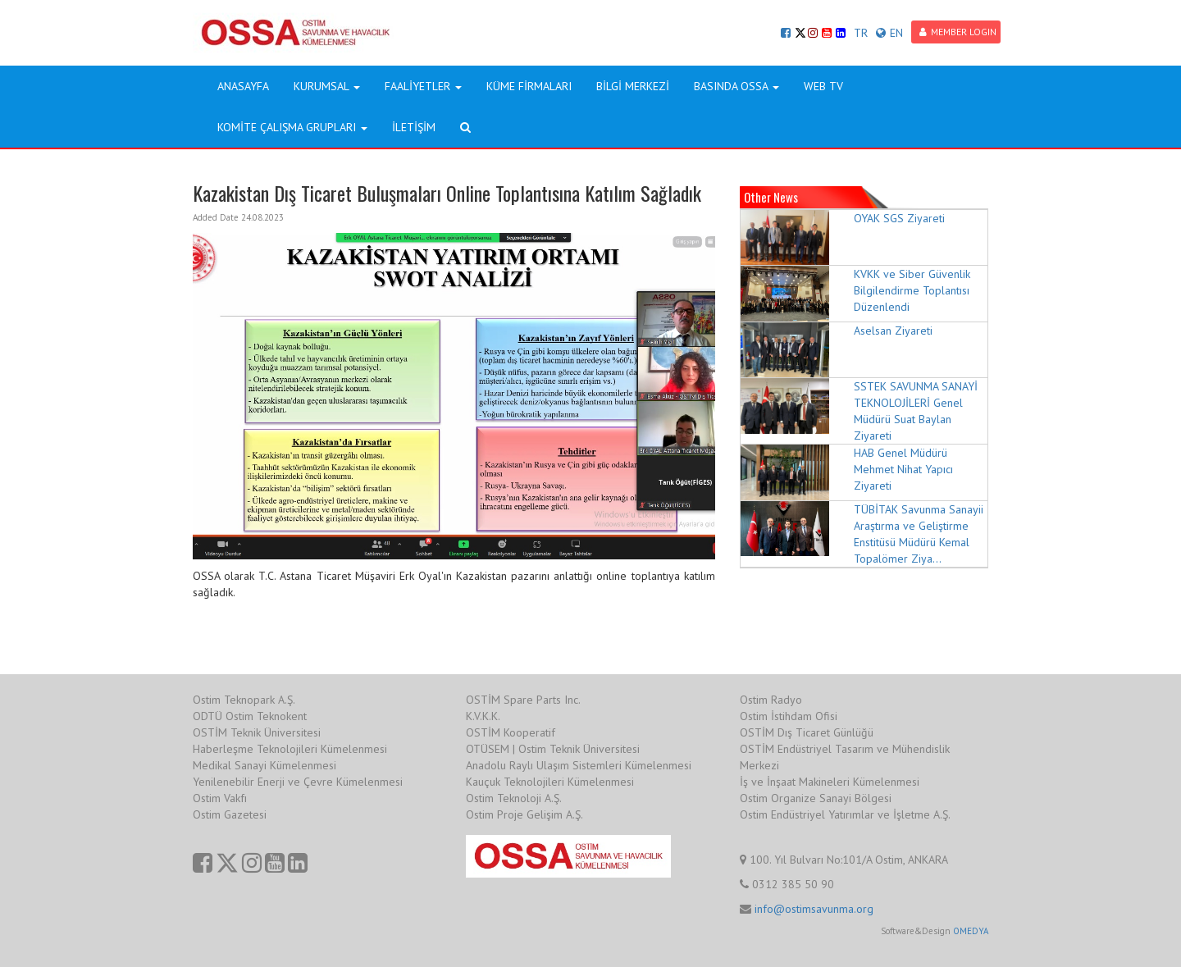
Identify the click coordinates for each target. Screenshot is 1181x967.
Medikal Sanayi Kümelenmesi (264, 765)
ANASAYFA (243, 86)
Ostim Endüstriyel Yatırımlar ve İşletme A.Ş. (845, 814)
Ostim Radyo (771, 699)
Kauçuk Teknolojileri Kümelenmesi (550, 781)
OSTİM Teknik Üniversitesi (257, 732)
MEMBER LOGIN (957, 31)
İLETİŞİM (413, 127)
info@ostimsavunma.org (814, 908)
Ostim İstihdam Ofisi (788, 716)
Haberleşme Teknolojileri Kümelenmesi (290, 748)
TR (861, 32)
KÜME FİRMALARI (529, 86)
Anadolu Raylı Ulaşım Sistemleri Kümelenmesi (578, 765)
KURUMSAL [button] (327, 86)
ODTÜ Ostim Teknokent (250, 716)
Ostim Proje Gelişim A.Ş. (524, 814)
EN (889, 32)
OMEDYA (970, 931)
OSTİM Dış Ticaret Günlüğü (806, 732)
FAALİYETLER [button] (423, 86)
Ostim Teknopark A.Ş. (244, 699)
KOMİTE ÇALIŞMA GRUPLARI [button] (292, 127)
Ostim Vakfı (220, 798)
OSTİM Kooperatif (510, 732)
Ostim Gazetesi (230, 814)
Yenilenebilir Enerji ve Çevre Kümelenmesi (298, 781)
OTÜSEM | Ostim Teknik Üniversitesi (553, 748)
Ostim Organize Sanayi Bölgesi (815, 798)
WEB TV (823, 86)
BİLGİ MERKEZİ (632, 86)
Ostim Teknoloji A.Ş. (514, 798)
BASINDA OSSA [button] (736, 86)
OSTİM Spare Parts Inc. (523, 699)
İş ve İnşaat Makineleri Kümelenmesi (829, 781)
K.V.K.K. (483, 716)
